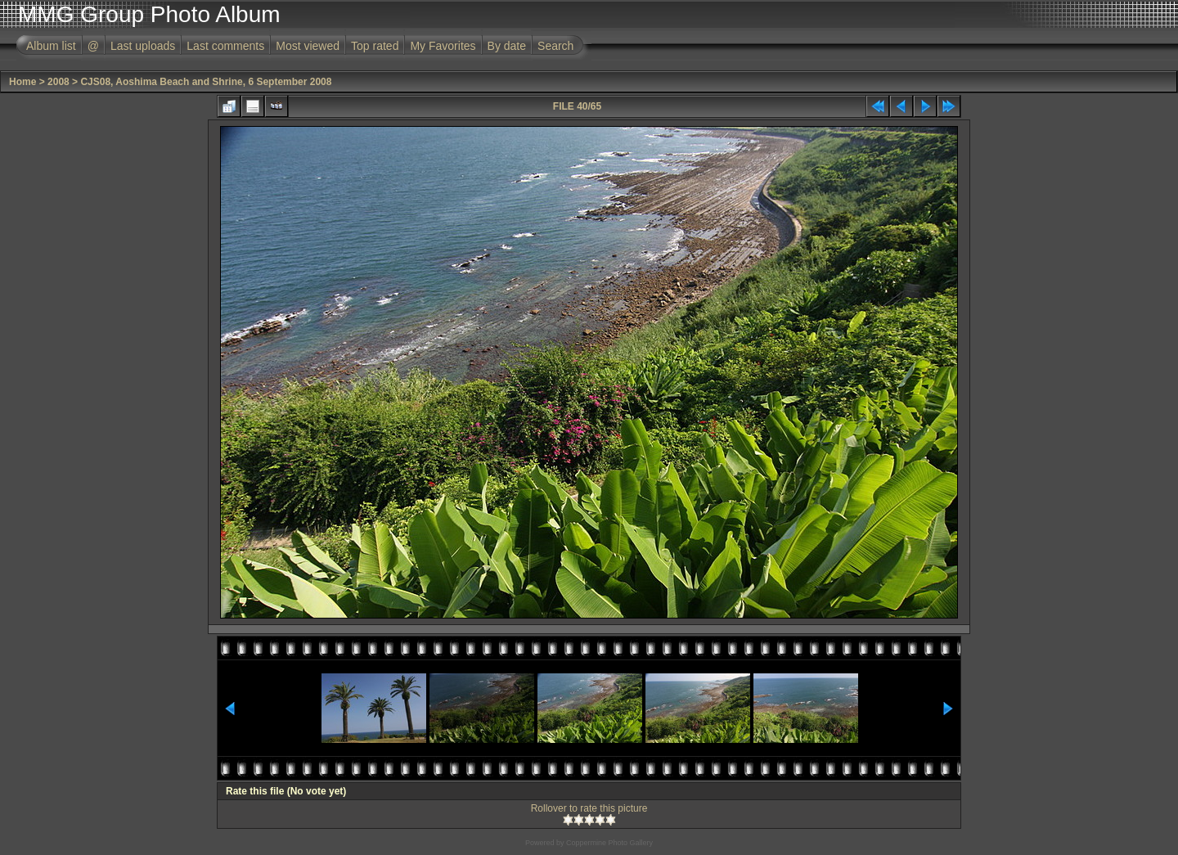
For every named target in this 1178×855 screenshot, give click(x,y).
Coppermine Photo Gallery (609, 843)
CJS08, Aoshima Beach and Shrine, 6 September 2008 (205, 82)
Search (555, 45)
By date (507, 45)
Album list (51, 45)
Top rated (374, 45)
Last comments (225, 45)
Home (22, 82)
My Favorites (442, 45)
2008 (58, 82)
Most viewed (307, 45)
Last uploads (142, 45)
